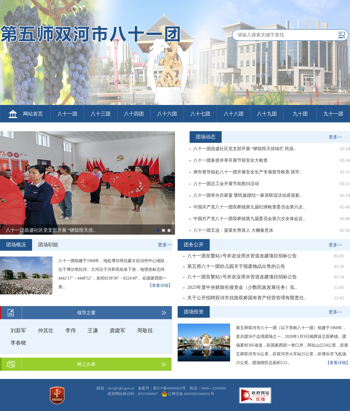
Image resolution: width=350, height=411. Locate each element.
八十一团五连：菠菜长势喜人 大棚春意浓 (231, 230)
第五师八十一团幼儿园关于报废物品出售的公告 (234, 266)
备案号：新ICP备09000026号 (162, 388)
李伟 (70, 330)
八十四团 (134, 114)
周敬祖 (145, 330)
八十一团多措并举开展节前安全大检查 (229, 160)
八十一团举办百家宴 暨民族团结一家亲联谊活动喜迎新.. (246, 195)
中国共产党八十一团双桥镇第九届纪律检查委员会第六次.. (247, 207)
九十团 (300, 114)
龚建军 (117, 330)
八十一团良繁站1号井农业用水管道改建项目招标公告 (240, 255)
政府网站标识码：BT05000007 (133, 393)
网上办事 (86, 364)
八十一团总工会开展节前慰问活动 (224, 183)
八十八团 (234, 114)
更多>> (335, 137)
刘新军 (18, 330)
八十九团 (267, 114)
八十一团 (67, 114)
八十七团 (200, 114)
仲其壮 (46, 330)
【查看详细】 (160, 285)
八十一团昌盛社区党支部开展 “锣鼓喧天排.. (50, 230)
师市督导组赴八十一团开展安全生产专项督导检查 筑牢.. (246, 172)
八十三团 (101, 114)
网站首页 (33, 114)
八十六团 (167, 114)
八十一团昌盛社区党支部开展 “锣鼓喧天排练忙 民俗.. (243, 148)
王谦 (93, 330)
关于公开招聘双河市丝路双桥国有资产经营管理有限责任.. (244, 297)
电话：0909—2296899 (208, 388)
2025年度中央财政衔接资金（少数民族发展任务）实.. (240, 287)
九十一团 (333, 114)
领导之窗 (86, 312)
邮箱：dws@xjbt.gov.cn (116, 388)
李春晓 (18, 343)
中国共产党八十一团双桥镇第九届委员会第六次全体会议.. (247, 218)
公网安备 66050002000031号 (191, 393)
